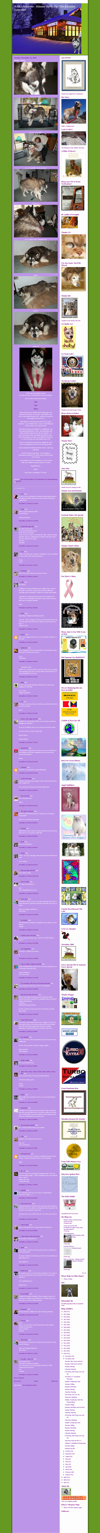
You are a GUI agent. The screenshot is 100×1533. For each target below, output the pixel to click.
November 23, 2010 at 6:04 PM (28, 1102)
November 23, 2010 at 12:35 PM (28, 1014)
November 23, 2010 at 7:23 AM (28, 742)
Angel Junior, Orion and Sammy (30, 1236)
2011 (65, 1351)
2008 (65, 1480)
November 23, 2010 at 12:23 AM (28, 546)
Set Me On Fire (68, 1221)
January (68, 1474)
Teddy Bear (24, 648)
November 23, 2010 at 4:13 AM (28, 677)
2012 (65, 1348)
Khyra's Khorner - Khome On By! (74, 1259)
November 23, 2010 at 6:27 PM (28, 1148)
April (67, 1467)
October (68, 1451)
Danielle (23, 1190)
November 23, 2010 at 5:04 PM (28, 1066)
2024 (65, 1317)
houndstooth (24, 748)
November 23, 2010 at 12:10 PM (28, 958)
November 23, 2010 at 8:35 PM (28, 1219)
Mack (22, 842)
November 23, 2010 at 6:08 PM (28, 1119)
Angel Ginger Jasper (27, 1020)
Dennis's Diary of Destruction (73, 1220)
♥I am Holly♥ (25, 1294)
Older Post (54, 1381)
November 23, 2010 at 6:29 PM (28, 1165)
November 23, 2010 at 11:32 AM (28, 930)
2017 (65, 1335)
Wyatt (22, 509)
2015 (65, 1340)
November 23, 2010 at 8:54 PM (28, 1230)
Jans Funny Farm (26, 1203)
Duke (22, 682)
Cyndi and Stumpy (26, 778)
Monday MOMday (77, 1261)
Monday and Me (70, 1448)
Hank (22, 1247)
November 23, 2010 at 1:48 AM (28, 608)
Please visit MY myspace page (73, 1507)
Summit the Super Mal (27, 526)
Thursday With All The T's (73, 1440)
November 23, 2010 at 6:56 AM (28, 713)
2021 (65, 1324)
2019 (65, 1330)
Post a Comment (19, 1378)
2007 (65, 1482)
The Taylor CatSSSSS (27, 811)
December (68, 1356)
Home (36, 1381)
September (68, 1454)
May (66, 1464)
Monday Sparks (76, 1248)
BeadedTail (24, 1108)
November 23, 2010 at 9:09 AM (28, 823)
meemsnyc (24, 1309)
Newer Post (17, 1381)
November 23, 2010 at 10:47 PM (28, 1288)
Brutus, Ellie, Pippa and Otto (29, 719)
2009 (65, 1477)
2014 (65, 1343)
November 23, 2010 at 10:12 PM (28, 1242)
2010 (65, 1353)
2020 (65, 1327)
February (68, 1472)
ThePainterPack (25, 1154)
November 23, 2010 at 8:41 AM (28, 805)
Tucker (23, 853)
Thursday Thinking (71, 1397)
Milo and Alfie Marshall (28, 870)
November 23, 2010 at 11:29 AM (28, 914)
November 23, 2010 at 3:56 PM (28, 1031)
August (67, 1456)
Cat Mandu (24, 920)
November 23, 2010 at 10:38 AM (28, 893)
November (68, 1359)
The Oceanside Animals (28, 1125)
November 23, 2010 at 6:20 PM (28, 1131)
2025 (65, 1314)
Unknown (24, 767)
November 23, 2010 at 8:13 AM (28, 761)
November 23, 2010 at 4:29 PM (28, 1054)
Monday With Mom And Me (73, 1364)
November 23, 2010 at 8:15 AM (28, 773)
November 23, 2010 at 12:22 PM (28, 977)
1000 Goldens (25, 1225)
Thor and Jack (25, 796)
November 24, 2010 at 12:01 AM (28, 1315)
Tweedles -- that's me (27, 1359)
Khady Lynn (24, 1270)
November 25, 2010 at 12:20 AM (28, 1374)
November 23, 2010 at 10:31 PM (28, 1265)
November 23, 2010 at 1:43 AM (28, 576)
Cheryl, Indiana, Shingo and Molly (31, 964)
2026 (65, 1311)
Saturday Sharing (70, 1369)
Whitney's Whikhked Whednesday (75, 1443)
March (67, 1469)
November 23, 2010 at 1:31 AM (28, 565)
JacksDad (24, 571)
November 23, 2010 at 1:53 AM (28, 629)
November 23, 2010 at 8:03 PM (28, 1198)
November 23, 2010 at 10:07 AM (28, 876)
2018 (65, 1332)
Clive (22, 1136)
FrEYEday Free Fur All (72, 1394)
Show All (84, 1273)
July (66, 1459)
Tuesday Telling (69, 1384)
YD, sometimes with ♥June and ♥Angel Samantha (35, 983)
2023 (65, 1319)
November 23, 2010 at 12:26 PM (28, 989)
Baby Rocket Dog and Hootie (29, 994)
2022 (65, 1322)
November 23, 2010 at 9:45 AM (28, 865)
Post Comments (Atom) (29, 1385)
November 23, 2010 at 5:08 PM (28, 1089)
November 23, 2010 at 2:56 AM (28, 661)
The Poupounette (69, 1233)
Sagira (23, 1094)
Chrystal (23, 828)
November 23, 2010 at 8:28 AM (28, 790)
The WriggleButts (26, 949)
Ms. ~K (23, 1171)
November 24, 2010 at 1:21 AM (28, 1353)
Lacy (22, 551)
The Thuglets (25, 1037)
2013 (65, 1345)
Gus (22, 701)
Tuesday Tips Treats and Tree (74, 1361)
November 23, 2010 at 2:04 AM (28, 642)
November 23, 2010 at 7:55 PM (28, 1184)
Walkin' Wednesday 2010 (72, 1381)
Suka (22, 582)
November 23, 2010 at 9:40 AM (28, 847)
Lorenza (23, 1320)
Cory (22, 494)
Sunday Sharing (70, 1366)
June (67, 1461)
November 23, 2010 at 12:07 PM (28, 943)
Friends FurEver (69, 1246)
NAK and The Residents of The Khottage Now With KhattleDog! (74, 1498)
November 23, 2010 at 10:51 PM (28, 1303)
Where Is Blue (68, 1279)
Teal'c (22, 613)
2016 (65, 1338)
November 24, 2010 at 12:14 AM (28, 1334)
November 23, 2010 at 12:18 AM (28, 521)
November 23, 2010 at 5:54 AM (28, 696)
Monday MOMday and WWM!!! (75, 1407)
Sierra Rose (24, 899)
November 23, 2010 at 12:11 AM (28, 503)
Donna (23, 634)
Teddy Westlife (25, 1060)
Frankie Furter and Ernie (28, 935)
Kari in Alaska (25, 882)
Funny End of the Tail (70, 1226)
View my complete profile (69, 1501)
